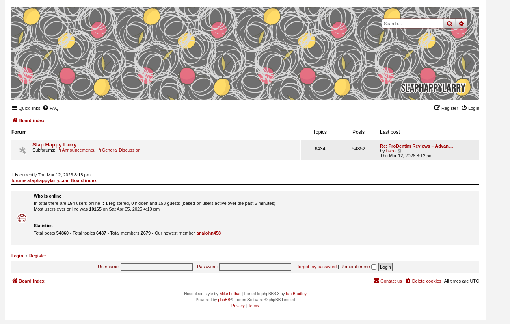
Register (37, 255)
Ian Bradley (296, 293)
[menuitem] (50, 108)
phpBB (224, 300)
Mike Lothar (229, 293)
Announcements (75, 150)
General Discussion (118, 150)
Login (17, 255)
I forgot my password (316, 266)
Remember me (358, 266)
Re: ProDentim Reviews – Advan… (416, 146)
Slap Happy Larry (54, 144)
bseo (391, 150)
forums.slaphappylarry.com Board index (54, 180)
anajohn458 (209, 232)
